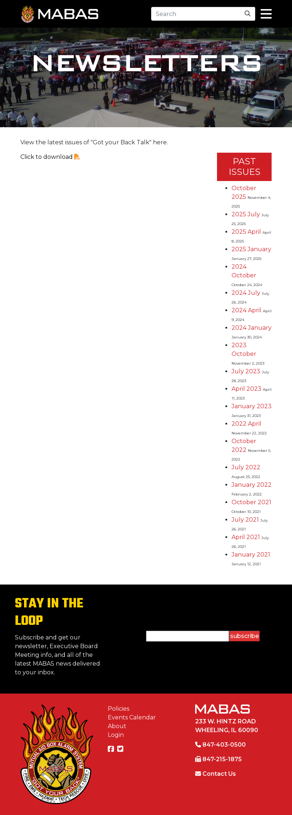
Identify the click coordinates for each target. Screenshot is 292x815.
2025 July (246, 214)
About (117, 726)
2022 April (246, 423)
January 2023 (252, 406)
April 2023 (246, 388)
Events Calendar (132, 717)
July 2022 (246, 467)
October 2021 (251, 502)
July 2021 (245, 519)
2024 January (252, 327)
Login (116, 734)
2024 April (246, 310)
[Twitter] (121, 749)
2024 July (246, 292)
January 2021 (251, 554)
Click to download (50, 156)
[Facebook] (112, 749)
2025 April (246, 231)
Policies (118, 708)
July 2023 (246, 371)
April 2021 (246, 537)
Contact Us (219, 773)
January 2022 (252, 484)
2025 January (251, 249)
